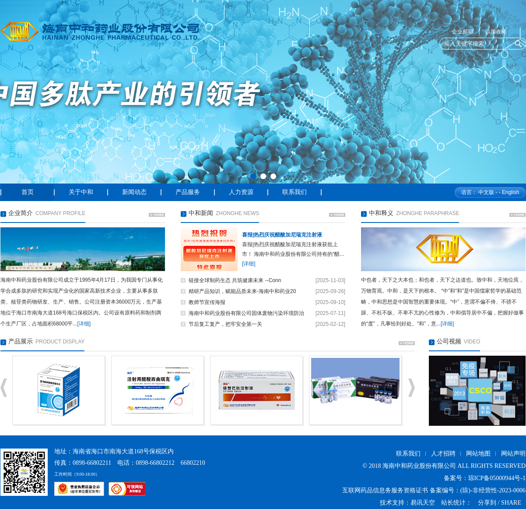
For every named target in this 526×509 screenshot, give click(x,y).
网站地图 (478, 453)
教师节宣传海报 (207, 302)
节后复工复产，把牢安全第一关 (225, 324)
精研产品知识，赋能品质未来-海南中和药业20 (242, 291)
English (510, 192)
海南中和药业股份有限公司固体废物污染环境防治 (246, 313)
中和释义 (381, 213)
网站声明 (513, 453)
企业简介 (20, 213)
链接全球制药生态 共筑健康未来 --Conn (235, 280)
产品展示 (20, 341)
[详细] (84, 324)
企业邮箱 (462, 31)
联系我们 (408, 453)
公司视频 (449, 341)
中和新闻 (201, 213)
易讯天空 (422, 502)
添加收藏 (495, 31)
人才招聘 (443, 453)
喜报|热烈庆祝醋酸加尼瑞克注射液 (282, 235)
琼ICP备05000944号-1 (497, 478)
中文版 (486, 192)
